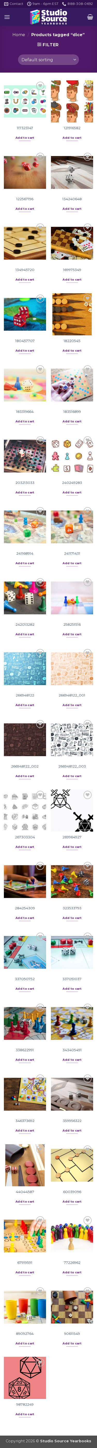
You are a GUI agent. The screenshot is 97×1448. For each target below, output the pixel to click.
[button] (7, 17)
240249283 (72, 483)
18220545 (72, 341)
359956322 (72, 1121)
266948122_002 (25, 766)
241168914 (24, 553)
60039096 (72, 1192)
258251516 (72, 624)
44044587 (25, 1192)
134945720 (25, 270)
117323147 (25, 128)
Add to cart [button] (25, 138)
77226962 (72, 1262)
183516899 (72, 411)
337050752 (25, 979)
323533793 (72, 908)
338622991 (25, 1050)
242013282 (25, 624)
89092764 (25, 1333)
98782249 (25, 1404)
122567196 (24, 199)
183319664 (25, 411)
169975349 (72, 270)
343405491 (72, 1050)
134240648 (72, 199)
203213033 (25, 483)
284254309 (25, 908)
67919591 (24, 1262)
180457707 (25, 341)
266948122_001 (72, 695)
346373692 (25, 1121)
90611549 (72, 1333)
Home (18, 34)
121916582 (72, 128)
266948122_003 (72, 766)
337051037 (72, 979)
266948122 (25, 695)
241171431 (72, 553)
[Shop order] (48, 60)
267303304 (25, 837)
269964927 (72, 837)
